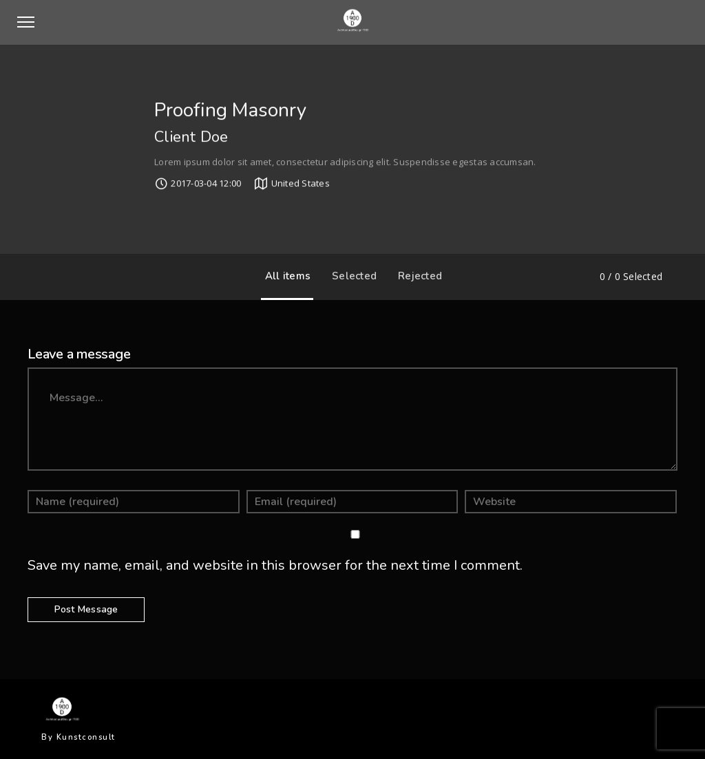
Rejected (416, 276)
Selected (351, 276)
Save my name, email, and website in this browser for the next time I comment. (275, 565)
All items (284, 276)
